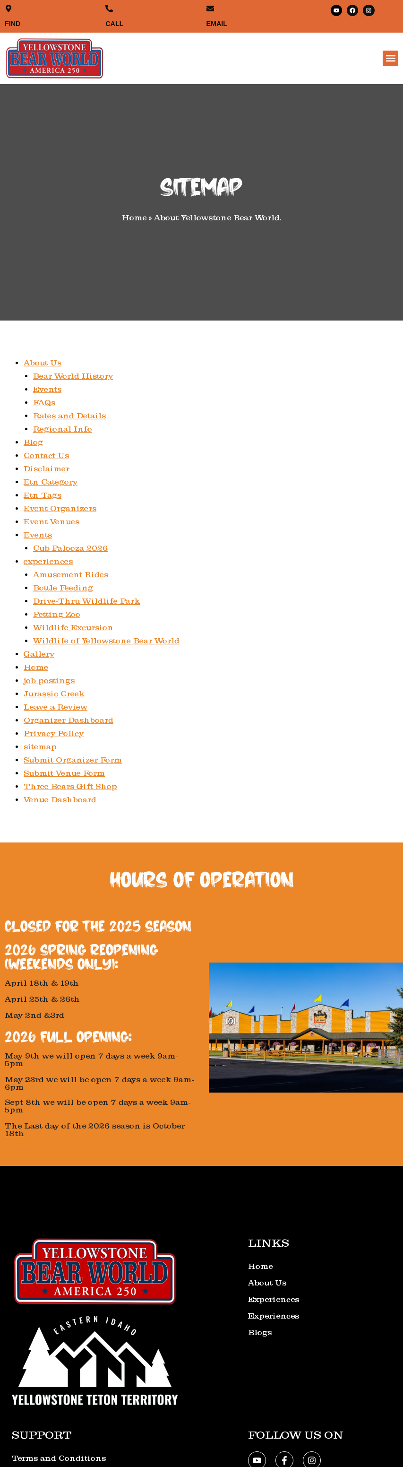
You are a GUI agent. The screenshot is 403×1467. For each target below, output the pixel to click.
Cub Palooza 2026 (70, 547)
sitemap (40, 745)
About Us (43, 361)
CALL (114, 23)
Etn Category (51, 481)
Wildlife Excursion (73, 626)
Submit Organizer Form (73, 759)
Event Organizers (60, 507)
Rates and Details (70, 414)
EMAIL (217, 23)
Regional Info (62, 428)
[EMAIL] (210, 8)
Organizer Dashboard (68, 719)
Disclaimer (46, 467)
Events (47, 388)
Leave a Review (55, 706)
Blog (33, 441)
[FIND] (8, 8)
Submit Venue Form (64, 772)
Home (36, 666)
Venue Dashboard (60, 798)
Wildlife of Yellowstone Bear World (106, 639)
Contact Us (47, 454)
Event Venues (52, 520)
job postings (49, 679)
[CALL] (108, 8)
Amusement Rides (71, 573)
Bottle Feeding (63, 586)
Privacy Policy (54, 732)
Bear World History (73, 375)
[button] (390, 58)
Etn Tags (42, 494)
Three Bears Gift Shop (71, 785)
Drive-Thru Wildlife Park (86, 600)
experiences (48, 560)
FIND (13, 23)
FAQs (44, 401)
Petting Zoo (57, 613)
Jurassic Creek (54, 692)
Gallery (39, 653)
